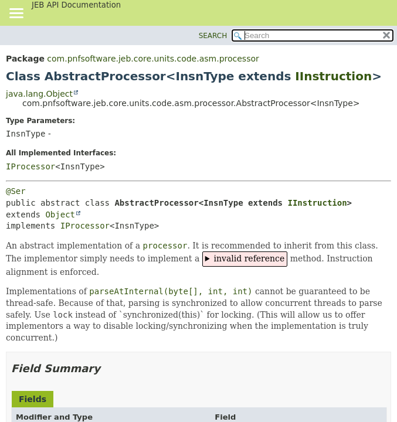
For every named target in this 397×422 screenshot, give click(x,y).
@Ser (16, 191)
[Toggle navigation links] (16, 14)
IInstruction (333, 76)
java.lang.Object (39, 93)
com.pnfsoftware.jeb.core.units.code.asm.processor (153, 58)
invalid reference (249, 258)
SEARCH (213, 36)
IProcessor (30, 166)
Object (60, 214)
